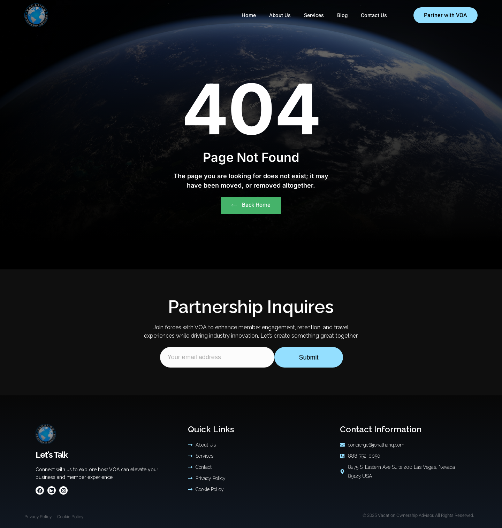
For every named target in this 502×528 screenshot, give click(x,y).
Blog (342, 15)
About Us (280, 15)
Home (249, 15)
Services (314, 15)
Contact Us (374, 15)
